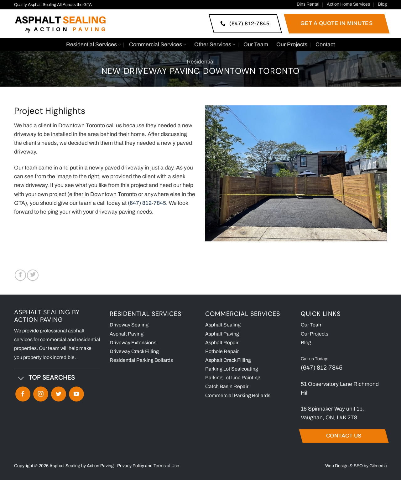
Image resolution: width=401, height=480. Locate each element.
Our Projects (291, 45)
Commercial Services (157, 45)
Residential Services (93, 45)
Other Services (214, 45)
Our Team (255, 45)
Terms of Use (166, 465)
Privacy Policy (130, 465)
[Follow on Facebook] (22, 394)
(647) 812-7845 (321, 367)
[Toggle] (21, 378)
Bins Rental (308, 4)
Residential (201, 62)
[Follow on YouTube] (76, 394)
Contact (325, 45)
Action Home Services (348, 4)
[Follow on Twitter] (58, 394)
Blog (382, 4)
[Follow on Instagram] (40, 394)
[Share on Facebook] (20, 275)
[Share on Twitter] (32, 275)
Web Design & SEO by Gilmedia (356, 465)
